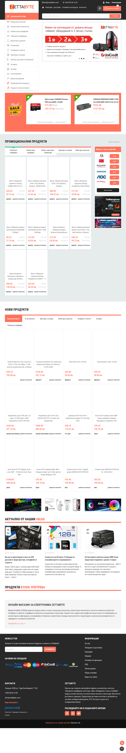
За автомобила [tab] (30, 322)
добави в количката (19, 202)
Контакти (82, 7)
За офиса (12, 64)
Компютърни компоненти (18, 26)
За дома (11, 69)
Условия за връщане (70, 7)
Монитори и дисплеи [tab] (82, 152)
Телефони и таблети (16, 50)
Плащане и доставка (93, 672)
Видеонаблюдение (15, 78)
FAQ (86, 689)
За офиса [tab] (99, 322)
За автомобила (14, 74)
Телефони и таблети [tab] (84, 322)
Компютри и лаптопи (16, 22)
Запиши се (49, 674)
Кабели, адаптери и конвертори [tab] (48, 153)
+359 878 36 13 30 (70, 2)
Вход (106, 2)
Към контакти (11, 727)
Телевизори (13, 45)
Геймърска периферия (17, 36)
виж (114, 156)
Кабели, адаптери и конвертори (20, 59)
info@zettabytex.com (50, 2)
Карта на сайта (91, 702)
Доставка (57, 7)
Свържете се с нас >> (17, 648)
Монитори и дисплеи (16, 40)
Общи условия (91, 697)
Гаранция (48, 7)
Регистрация (116, 2)
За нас (87, 668)
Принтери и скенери (16, 55)
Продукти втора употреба (18, 88)
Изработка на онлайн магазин (58, 747)
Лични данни (90, 693)
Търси (115, 16)
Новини (88, 681)
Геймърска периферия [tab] (13, 152)
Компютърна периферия (17, 31)
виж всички (114, 142)
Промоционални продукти (18, 83)
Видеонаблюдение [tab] (13, 322)
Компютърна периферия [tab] (31, 152)
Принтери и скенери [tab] (65, 152)
